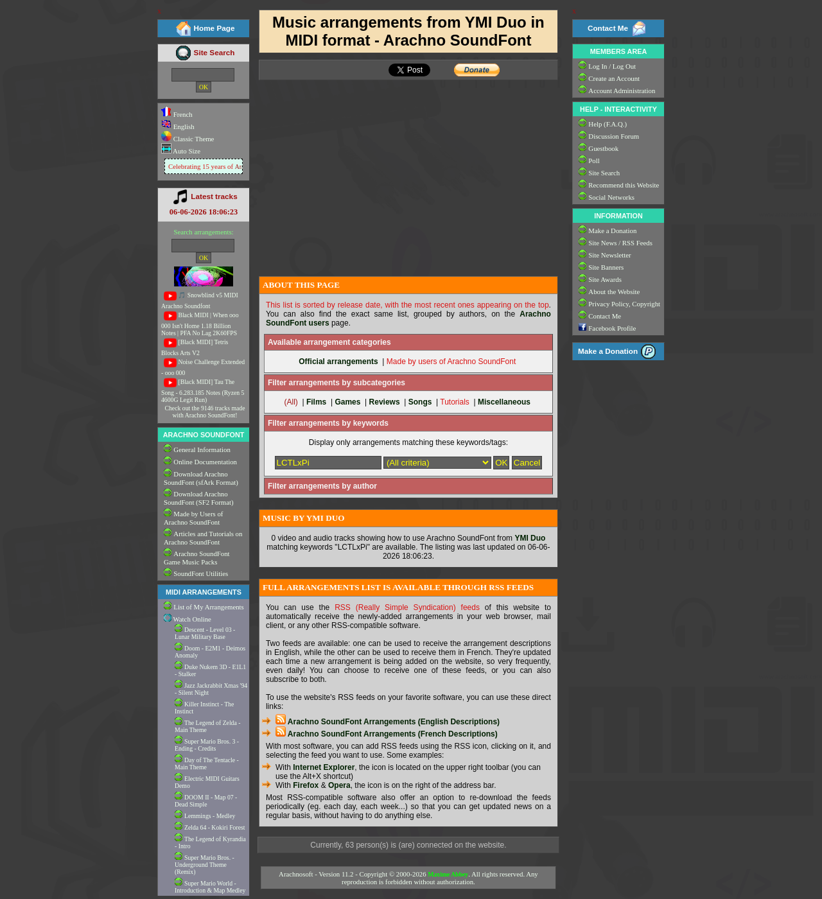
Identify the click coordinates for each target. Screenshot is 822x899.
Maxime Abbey (448, 874)
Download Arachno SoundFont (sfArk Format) (201, 478)
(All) (290, 401)
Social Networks (611, 197)
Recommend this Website (623, 185)
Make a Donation (612, 230)
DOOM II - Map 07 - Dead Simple (206, 801)
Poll (593, 160)
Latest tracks (214, 196)
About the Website (614, 291)
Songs (420, 401)
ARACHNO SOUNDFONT (204, 435)
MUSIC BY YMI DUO (304, 518)
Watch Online (187, 619)
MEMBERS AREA (618, 51)
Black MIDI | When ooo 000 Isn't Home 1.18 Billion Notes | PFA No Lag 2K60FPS (200, 323)
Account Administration (621, 90)
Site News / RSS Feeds (620, 243)
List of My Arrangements (208, 607)
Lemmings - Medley (209, 815)
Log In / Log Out (612, 66)
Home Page (214, 28)
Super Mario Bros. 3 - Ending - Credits (207, 745)
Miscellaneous (504, 401)
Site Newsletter (609, 255)
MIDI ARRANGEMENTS (203, 592)
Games (347, 401)
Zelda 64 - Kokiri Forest (214, 827)
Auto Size (185, 151)
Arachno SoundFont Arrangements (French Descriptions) (386, 733)
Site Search (214, 52)
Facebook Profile (612, 328)
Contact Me (608, 28)
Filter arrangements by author (322, 486)
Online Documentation (205, 462)
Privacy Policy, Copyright (624, 304)
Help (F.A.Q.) (607, 124)
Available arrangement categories (329, 342)
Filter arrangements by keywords (328, 423)
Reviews (384, 401)
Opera (339, 785)
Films (316, 401)
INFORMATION (618, 216)
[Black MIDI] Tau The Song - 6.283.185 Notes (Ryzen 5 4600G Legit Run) (202, 390)
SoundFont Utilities (200, 573)
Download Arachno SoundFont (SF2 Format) (199, 498)
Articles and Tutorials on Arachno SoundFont (203, 538)
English (178, 126)
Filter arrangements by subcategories (336, 382)
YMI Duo (529, 538)
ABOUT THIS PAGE (301, 285)
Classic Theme (192, 139)
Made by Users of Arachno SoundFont (193, 518)
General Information (201, 449)
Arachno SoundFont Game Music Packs (197, 558)
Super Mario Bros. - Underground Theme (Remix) (204, 864)
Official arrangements (338, 361)
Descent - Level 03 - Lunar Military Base (205, 633)
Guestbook (603, 148)
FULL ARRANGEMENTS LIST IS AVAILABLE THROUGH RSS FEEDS (398, 587)
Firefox (306, 785)
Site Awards (605, 279)
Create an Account (614, 78)
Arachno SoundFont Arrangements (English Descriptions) (387, 721)
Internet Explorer (323, 767)
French (177, 114)
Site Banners (606, 267)
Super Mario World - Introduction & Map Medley (210, 887)
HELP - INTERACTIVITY (618, 109)
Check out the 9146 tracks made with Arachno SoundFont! (205, 412)
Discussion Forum (613, 136)
